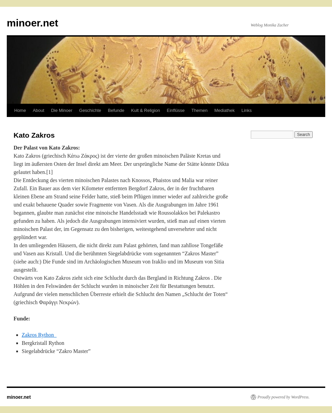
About (38, 110)
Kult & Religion (145, 110)
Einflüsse (176, 110)
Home (20, 110)
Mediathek (224, 110)
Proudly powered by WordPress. (283, 397)
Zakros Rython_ (39, 335)
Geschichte (90, 110)
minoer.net (32, 22)
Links (247, 110)
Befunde (116, 110)
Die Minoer (61, 110)
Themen (199, 110)
